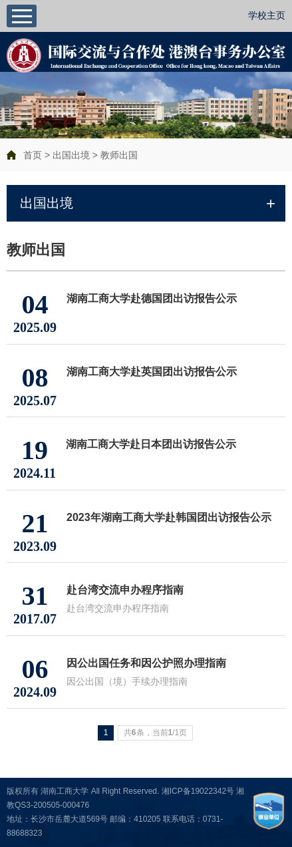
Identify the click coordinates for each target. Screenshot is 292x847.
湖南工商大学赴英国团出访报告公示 (152, 371)
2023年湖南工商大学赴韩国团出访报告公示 (169, 517)
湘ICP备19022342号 (198, 791)
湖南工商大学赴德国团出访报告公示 (152, 298)
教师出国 (119, 155)
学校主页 (266, 15)
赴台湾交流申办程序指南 (125, 589)
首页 (32, 155)
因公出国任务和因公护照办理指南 (146, 663)
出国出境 (71, 155)
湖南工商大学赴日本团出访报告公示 (151, 444)
